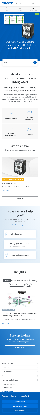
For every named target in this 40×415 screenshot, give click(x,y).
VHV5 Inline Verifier (9, 183)
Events (26, 280)
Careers (5, 376)
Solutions (17, 280)
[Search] (35, 62)
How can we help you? (10, 380)
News (33, 280)
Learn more (19, 53)
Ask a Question (7, 387)
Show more (20, 198)
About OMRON (7, 363)
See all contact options (19, 225)
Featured (7, 280)
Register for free (20, 348)
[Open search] (33, 3)
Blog (28, 285)
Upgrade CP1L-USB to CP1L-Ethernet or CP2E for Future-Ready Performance (20, 314)
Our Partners (7, 372)
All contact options (8, 391)
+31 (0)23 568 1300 (8, 384)
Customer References (16, 285)
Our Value (5, 367)
